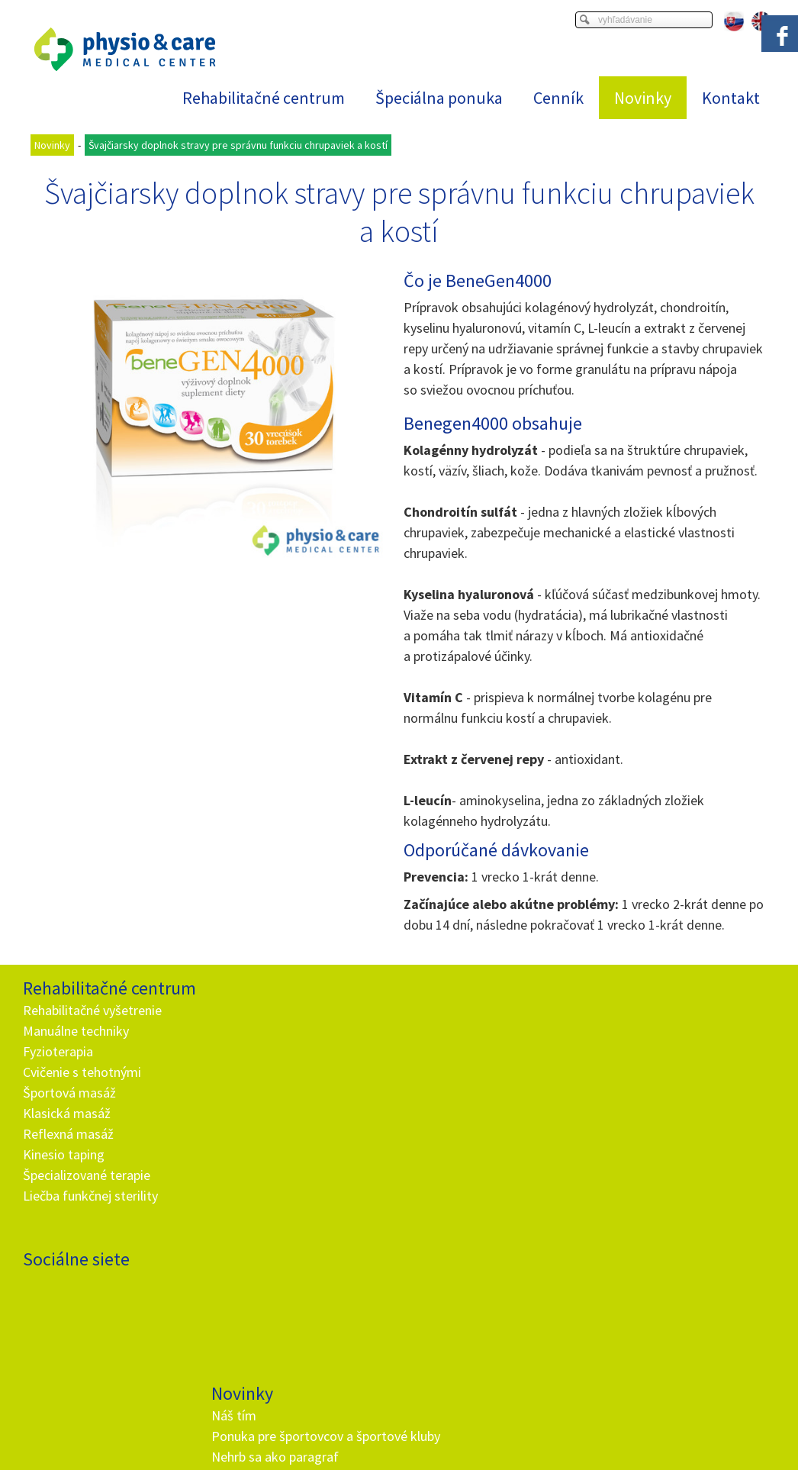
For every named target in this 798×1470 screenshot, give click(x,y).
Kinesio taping (64, 1154)
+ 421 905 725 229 (269, 1279)
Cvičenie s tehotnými (82, 1072)
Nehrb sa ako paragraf (277, 1072)
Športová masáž (69, 1092)
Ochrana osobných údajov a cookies (520, 1440)
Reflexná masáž (68, 1134)
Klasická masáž (67, 1113)
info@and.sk (283, 1299)
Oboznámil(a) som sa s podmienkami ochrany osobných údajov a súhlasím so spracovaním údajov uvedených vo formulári (491, 1235)
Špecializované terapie (86, 1175)
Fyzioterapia (58, 1051)
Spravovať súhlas (642, 1440)
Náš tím (236, 1010)
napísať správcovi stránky (382, 1440)
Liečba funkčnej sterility (90, 1195)
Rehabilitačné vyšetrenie (92, 1010)
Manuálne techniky (76, 1031)
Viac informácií (638, 1428)
